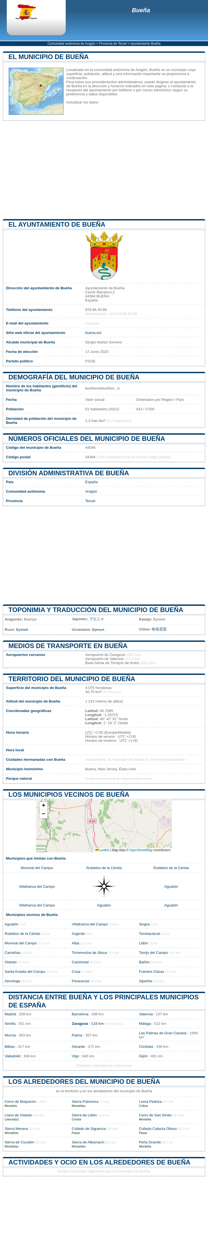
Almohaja (12, 981)
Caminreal (80, 962)
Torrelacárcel (149, 934)
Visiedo (11, 962)
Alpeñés (145, 981)
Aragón (91, 491)
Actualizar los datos (82, 102)
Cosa (76, 972)
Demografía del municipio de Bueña (74, 377)
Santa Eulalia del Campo (25, 972)
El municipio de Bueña (48, 56)
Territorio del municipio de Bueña (71, 678)
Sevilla (10, 1024)
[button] (43, 806)
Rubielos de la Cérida (104, 868)
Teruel (90, 501)
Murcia (10, 1035)
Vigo (75, 1056)
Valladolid (12, 1056)
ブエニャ (96, 619)
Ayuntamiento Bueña (145, 43)
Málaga (145, 1024)
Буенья (98, 629)
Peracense (80, 981)
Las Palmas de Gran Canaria (163, 1033)
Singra (144, 924)
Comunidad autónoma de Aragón (71, 43)
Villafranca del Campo (37, 886)
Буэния (22, 629)
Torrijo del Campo (153, 953)
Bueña (141, 10)
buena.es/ (93, 333)
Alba (75, 943)
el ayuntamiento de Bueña (56, 224)
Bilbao (10, 1047)
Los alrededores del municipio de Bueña (84, 1081)
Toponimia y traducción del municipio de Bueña (95, 609)
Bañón (144, 962)
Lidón (143, 943)
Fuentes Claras (151, 972)
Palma (77, 1035)
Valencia (146, 1014)
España (91, 482)
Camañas (12, 953)
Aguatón (171, 886)
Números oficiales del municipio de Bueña (86, 438)
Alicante (78, 1047)
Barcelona (80, 1014)
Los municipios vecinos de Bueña (68, 794)
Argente (78, 934)
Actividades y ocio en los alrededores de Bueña (99, 1162)
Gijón (143, 1056)
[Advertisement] (104, 170)
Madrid (10, 1014)
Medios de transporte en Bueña (68, 645)
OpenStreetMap (141, 850)
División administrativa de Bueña (68, 473)
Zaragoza (80, 1024)
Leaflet (102, 850)
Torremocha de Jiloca (89, 953)
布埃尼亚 (159, 629)
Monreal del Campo (37, 868)
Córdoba (146, 1047)
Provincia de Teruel (113, 43)
